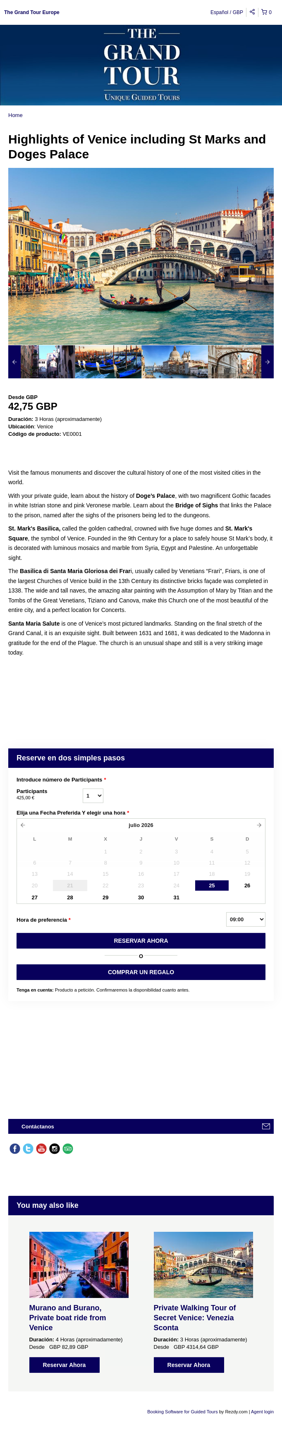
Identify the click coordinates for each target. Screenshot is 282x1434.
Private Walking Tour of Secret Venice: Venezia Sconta (195, 1318)
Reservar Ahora (64, 1365)
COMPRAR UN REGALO (141, 972)
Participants (50, 794)
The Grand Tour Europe (32, 12)
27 (35, 897)
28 (70, 897)
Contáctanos (38, 1126)
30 (141, 897)
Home (15, 115)
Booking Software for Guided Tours (183, 1411)
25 (212, 885)
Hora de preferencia (44, 920)
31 (176, 897)
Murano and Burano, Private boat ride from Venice (67, 1318)
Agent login (262, 1411)
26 (247, 885)
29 (105, 897)
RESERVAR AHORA (141, 940)
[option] (41, 361)
